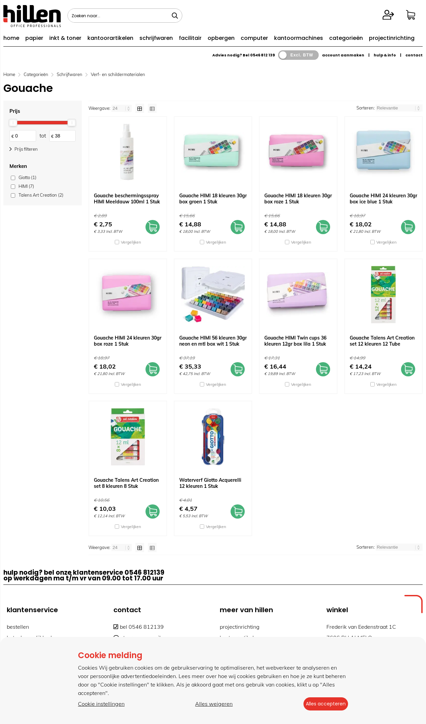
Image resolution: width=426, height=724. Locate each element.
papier (34, 38)
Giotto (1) (27, 177)
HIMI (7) (26, 186)
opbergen (221, 38)
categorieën (346, 38)
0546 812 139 (262, 55)
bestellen (18, 626)
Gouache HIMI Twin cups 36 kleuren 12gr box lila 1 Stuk (295, 341)
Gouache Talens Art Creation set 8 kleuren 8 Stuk (126, 483)
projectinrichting (392, 38)
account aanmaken (343, 55)
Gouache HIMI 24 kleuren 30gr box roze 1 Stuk (127, 341)
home (11, 38)
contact (414, 55)
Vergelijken (131, 242)
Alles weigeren (211, 704)
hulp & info (385, 55)
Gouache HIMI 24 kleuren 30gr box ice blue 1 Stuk (383, 199)
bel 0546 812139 (138, 626)
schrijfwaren (156, 38)
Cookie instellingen (101, 704)
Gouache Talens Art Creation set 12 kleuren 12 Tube (382, 341)
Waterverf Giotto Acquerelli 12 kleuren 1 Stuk (210, 483)
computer (254, 38)
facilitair (190, 38)
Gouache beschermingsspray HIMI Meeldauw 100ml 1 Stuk (127, 199)
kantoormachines (298, 38)
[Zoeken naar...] (175, 15)
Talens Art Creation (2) (41, 195)
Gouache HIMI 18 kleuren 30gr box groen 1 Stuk (213, 199)
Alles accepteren (323, 704)
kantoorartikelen (110, 38)
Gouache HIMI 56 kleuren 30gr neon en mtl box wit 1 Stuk (213, 341)
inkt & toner (65, 38)
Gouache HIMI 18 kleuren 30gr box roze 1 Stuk (298, 199)
